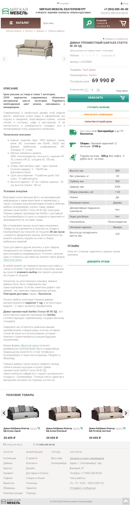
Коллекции (9, 458)
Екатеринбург (59, 463)
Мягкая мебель (14, 31)
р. (109, 26)
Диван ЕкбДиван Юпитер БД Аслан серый (16, 429)
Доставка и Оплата (37, 473)
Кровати (8, 473)
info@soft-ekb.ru (14, 444)
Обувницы (9, 488)
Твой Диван (89, 69)
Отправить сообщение (83, 488)
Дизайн (30, 468)
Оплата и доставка (80, 13)
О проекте (41, 13)
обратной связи (12, 259)
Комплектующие (13, 493)
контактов (49, 380)
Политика (31, 483)
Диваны (41, 31)
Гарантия (31, 488)
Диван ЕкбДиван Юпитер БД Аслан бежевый (59, 429)
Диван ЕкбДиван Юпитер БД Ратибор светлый (102, 429)
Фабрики (52, 13)
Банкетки (8, 483)
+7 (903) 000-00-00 (116, 9)
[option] (34, 49)
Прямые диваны (56, 31)
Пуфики (7, 478)
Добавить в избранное (116, 39)
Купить (33, 428)
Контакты (63, 13)
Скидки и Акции (35, 478)
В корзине (101, 20)
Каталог (29, 31)
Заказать (106, 98)
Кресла (7, 468)
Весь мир (56, 458)
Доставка (85, 131)
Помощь (31, 493)
